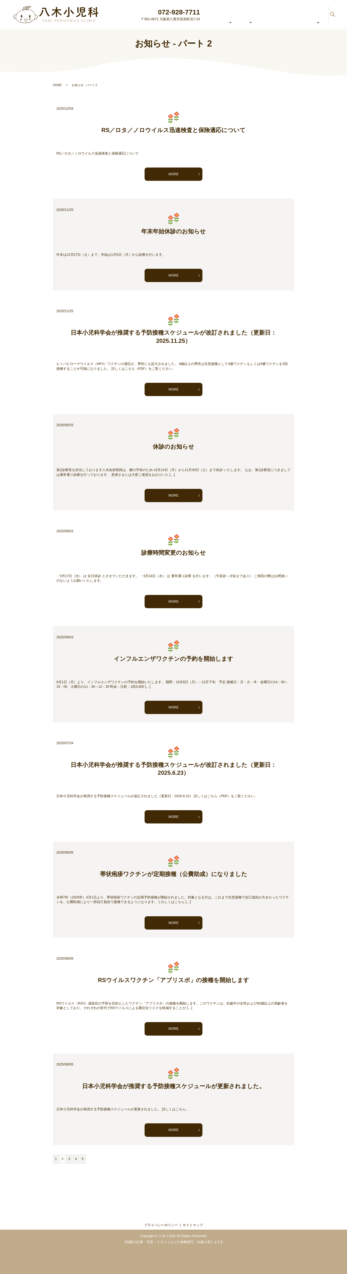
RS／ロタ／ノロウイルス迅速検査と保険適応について (173, 130)
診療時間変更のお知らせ (173, 552)
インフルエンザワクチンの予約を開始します (173, 658)
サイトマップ (193, 1225)
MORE (173, 174)
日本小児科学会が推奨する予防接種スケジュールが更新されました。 (173, 1086)
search (332, 14)
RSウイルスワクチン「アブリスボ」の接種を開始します (173, 980)
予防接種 (316, 13)
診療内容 (237, 13)
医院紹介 (213, 13)
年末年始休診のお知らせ (173, 231)
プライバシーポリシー (161, 1225)
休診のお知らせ (173, 446)
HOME (192, 13)
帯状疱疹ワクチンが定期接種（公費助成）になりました (173, 874)
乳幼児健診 (290, 13)
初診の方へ (263, 13)
